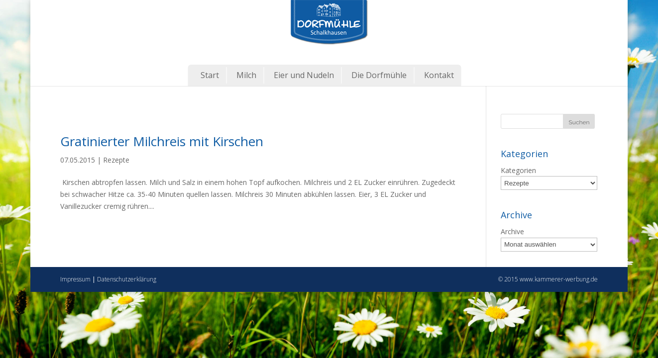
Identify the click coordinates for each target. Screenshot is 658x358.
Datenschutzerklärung (126, 279)
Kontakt (439, 75)
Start (210, 75)
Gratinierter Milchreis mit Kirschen (161, 141)
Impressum (75, 279)
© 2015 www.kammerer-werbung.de (548, 279)
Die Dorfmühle (379, 75)
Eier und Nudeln (304, 75)
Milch (246, 75)
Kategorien (518, 170)
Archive (512, 231)
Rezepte (116, 160)
